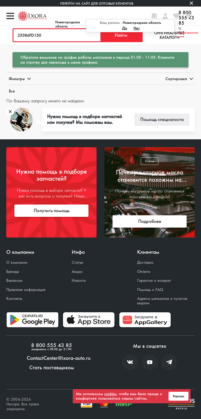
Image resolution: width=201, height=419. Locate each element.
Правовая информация (26, 290)
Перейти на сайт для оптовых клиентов (96, 3)
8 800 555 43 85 (51, 345)
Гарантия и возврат (154, 280)
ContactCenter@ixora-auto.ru (59, 358)
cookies (110, 393)
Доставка (145, 262)
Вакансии (14, 280)
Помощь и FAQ (150, 290)
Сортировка (178, 78)
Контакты (14, 298)
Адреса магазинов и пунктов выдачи (162, 300)
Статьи (77, 262)
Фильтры (19, 78)
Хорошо (178, 396)
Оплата (143, 271)
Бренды (12, 271)
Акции (77, 271)
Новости (79, 280)
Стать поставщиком (51, 368)
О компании (16, 262)
